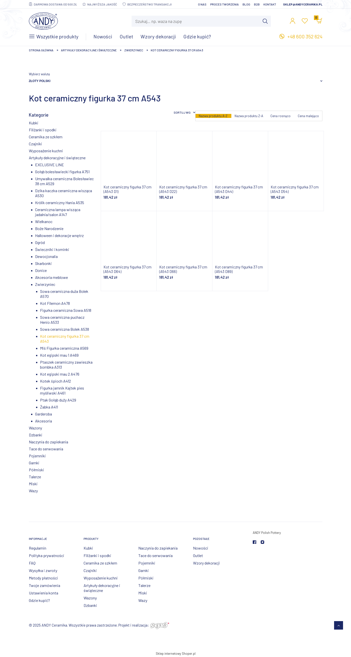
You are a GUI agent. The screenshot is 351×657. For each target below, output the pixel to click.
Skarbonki (43, 263)
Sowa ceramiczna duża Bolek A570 (64, 294)
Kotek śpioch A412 (55, 381)
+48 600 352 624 (304, 36)
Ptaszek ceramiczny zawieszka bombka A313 (66, 364)
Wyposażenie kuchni (46, 150)
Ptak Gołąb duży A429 (58, 400)
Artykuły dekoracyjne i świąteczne (57, 157)
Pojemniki (37, 455)
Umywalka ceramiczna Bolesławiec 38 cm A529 (64, 181)
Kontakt (269, 4)
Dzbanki (35, 434)
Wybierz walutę (39, 74)
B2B (257, 4)
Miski (33, 483)
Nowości (200, 548)
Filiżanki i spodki (42, 129)
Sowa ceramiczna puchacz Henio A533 (62, 320)
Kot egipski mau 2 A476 (59, 374)
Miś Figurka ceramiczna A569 (64, 348)
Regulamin (37, 548)
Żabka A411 (49, 407)
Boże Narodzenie (49, 228)
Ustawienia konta (43, 592)
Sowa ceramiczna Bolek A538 (64, 329)
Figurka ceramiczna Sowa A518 (65, 310)
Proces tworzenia (224, 4)
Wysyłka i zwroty (43, 570)
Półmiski (36, 469)
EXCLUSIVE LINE (49, 164)
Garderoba (43, 413)
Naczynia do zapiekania (48, 441)
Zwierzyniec (45, 284)
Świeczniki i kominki (52, 249)
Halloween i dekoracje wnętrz (59, 235)
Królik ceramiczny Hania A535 (59, 202)
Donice (41, 270)
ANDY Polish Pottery (267, 533)
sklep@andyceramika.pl (302, 4)
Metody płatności (43, 577)
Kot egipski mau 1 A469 (59, 355)
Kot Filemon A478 (55, 303)
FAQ (32, 563)
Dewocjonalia (46, 256)
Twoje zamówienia (44, 585)
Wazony (35, 427)
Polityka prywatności (46, 555)
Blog (246, 4)
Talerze (35, 476)
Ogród (40, 242)
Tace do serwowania (46, 448)
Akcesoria (43, 420)
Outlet (198, 555)
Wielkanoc (43, 221)
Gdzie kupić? (39, 600)
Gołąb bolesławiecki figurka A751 (62, 171)
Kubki (33, 122)
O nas (202, 4)
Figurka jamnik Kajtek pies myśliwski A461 (62, 390)
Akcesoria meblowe (51, 277)
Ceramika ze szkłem (45, 136)
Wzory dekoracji (206, 563)
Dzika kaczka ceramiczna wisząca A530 (63, 193)
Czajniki (35, 143)
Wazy (33, 490)
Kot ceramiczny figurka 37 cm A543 (64, 338)
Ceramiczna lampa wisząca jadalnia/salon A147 (57, 212)
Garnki (34, 462)
